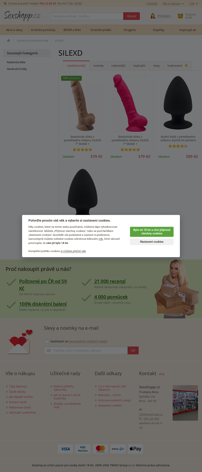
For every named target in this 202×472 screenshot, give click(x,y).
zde (101, 239)
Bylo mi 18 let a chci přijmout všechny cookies (151, 232)
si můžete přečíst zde (73, 251)
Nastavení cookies (151, 241)
